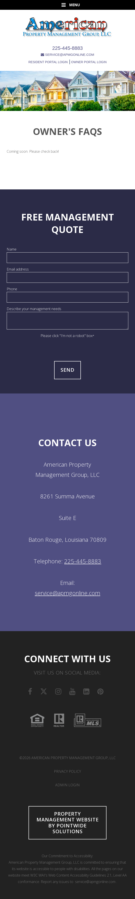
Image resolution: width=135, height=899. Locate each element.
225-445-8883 (67, 48)
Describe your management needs (34, 308)
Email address (18, 269)
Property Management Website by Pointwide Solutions (68, 822)
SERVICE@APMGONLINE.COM (67, 54)
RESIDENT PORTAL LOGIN (48, 62)
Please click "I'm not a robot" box (67, 335)
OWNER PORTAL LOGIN (88, 62)
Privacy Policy (67, 771)
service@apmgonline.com (67, 593)
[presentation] (67, 347)
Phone (12, 289)
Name (11, 249)
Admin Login (67, 785)
